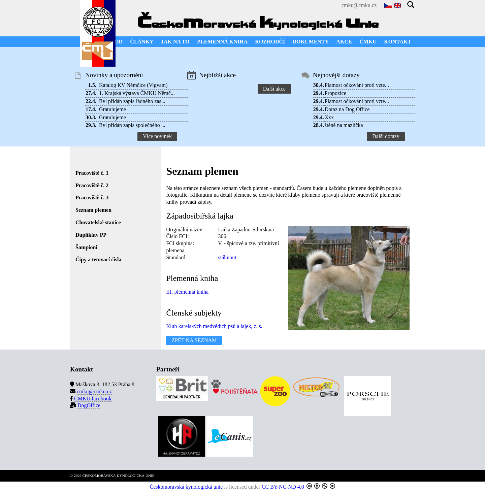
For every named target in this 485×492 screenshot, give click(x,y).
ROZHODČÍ (270, 41)
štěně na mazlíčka (344, 125)
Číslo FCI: (177, 236)
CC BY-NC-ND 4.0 (283, 487)
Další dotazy (385, 136)
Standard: (176, 257)
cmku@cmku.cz (359, 5)
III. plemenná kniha (187, 292)
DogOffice (88, 405)
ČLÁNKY (141, 41)
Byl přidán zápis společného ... (132, 125)
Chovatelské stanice (98, 222)
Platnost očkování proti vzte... (357, 85)
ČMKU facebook (92, 398)
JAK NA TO (175, 41)
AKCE (344, 41)
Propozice (335, 93)
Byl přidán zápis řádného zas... (132, 101)
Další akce (274, 89)
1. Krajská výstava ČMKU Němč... (137, 93)
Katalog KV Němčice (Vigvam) (133, 85)
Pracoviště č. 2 (91, 185)
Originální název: (185, 229)
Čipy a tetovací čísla (98, 259)
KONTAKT (397, 41)
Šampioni (86, 247)
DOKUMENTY (311, 41)
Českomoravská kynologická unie (186, 487)
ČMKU (368, 41)
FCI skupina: (180, 243)
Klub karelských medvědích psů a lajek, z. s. (214, 326)
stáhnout (227, 257)
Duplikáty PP (90, 235)
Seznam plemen (93, 210)
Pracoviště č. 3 (91, 197)
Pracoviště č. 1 (91, 173)
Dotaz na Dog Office (347, 109)
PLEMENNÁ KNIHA (222, 41)
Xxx (329, 117)
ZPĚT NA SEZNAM (194, 340)
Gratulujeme (112, 109)
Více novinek (157, 136)
